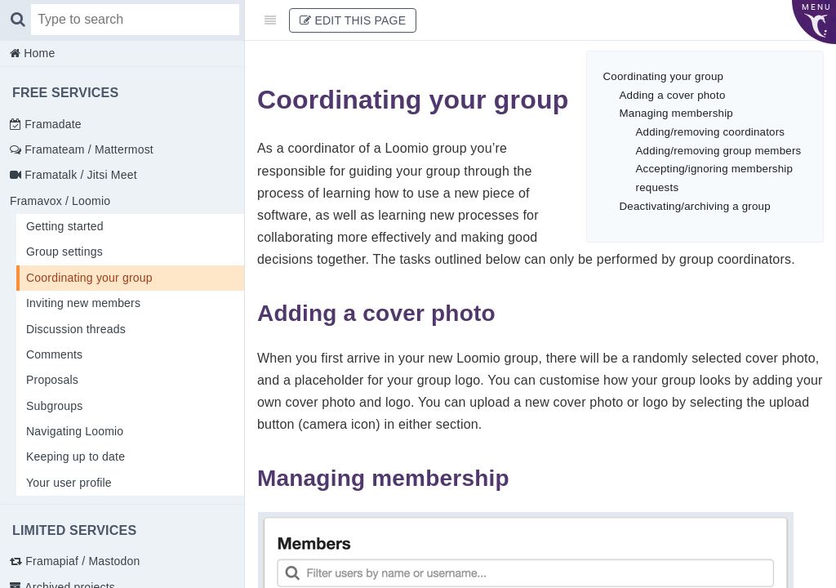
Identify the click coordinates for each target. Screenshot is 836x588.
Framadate (51, 124)
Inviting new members (83, 303)
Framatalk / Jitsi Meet (79, 174)
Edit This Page (353, 20)
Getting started (65, 226)
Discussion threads (76, 329)
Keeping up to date (75, 456)
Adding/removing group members (719, 151)
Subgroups (54, 405)
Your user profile (69, 482)
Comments (54, 354)
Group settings (64, 251)
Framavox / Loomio (60, 200)
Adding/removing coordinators (710, 132)
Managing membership (676, 113)
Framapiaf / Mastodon (81, 561)
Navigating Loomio (74, 431)
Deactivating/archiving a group (695, 206)
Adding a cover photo (673, 95)
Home (37, 53)
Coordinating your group (89, 277)
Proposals (52, 379)
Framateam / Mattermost (87, 149)
